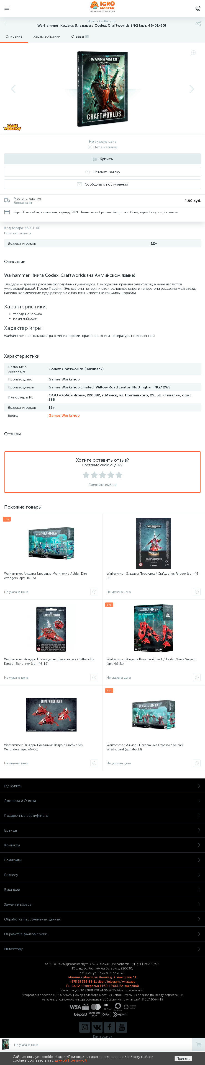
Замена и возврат (102, 904)
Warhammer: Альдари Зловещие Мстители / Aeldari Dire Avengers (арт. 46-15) (45, 576)
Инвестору (102, 949)
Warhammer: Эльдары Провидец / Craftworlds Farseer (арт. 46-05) (153, 576)
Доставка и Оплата (102, 801)
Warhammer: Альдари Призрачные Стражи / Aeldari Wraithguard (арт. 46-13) (145, 747)
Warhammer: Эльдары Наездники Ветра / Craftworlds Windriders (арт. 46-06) (43, 747)
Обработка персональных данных (102, 919)
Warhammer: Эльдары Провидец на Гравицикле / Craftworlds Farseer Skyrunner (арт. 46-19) (49, 661)
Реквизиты (102, 860)
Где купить (102, 786)
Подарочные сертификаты (102, 815)
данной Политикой (71, 1060)
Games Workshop (64, 415)
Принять (183, 1058)
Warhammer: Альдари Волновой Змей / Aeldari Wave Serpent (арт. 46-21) (151, 661)
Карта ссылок (102, 1036)
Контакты (102, 845)
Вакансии (102, 889)
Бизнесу (102, 875)
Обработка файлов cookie (102, 934)
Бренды (102, 830)
